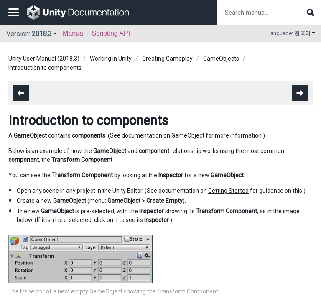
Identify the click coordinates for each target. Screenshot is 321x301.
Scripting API (111, 33)
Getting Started (228, 190)
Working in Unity (111, 58)
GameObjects (221, 58)
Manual (73, 33)
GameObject (187, 135)
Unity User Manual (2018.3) (43, 58)
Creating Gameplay (167, 58)
